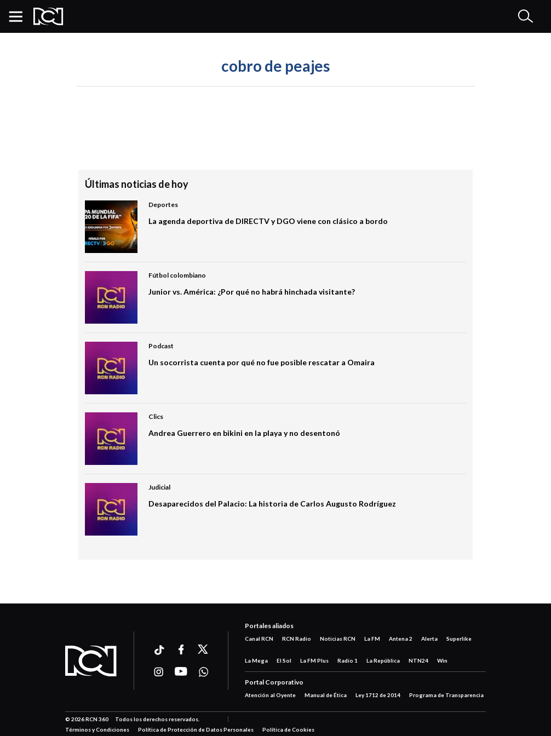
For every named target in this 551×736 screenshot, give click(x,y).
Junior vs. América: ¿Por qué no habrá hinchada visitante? (251, 291)
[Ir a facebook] (181, 649)
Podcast (161, 346)
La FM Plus (314, 660)
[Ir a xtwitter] (203, 649)
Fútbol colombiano (177, 275)
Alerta (429, 638)
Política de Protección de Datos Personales (196, 729)
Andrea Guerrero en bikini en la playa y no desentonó (244, 433)
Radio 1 (347, 660)
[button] (20, 16)
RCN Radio (296, 638)
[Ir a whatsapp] (203, 672)
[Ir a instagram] (158, 672)
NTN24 (418, 660)
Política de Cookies (288, 729)
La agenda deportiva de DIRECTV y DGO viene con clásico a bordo (268, 221)
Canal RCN (259, 638)
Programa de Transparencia (446, 695)
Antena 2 (400, 638)
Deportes (163, 204)
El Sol (284, 660)
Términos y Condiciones (97, 729)
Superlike (459, 638)
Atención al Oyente (270, 695)
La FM (372, 638)
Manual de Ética (326, 695)
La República (383, 660)
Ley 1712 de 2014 (377, 695)
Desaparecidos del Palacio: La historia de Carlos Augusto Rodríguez (272, 503)
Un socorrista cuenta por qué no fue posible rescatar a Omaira (261, 362)
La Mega (256, 660)
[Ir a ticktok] (158, 651)
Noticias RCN (337, 638)
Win (442, 660)
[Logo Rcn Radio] (48, 16)
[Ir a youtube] (181, 672)
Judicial (159, 487)
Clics (155, 416)
